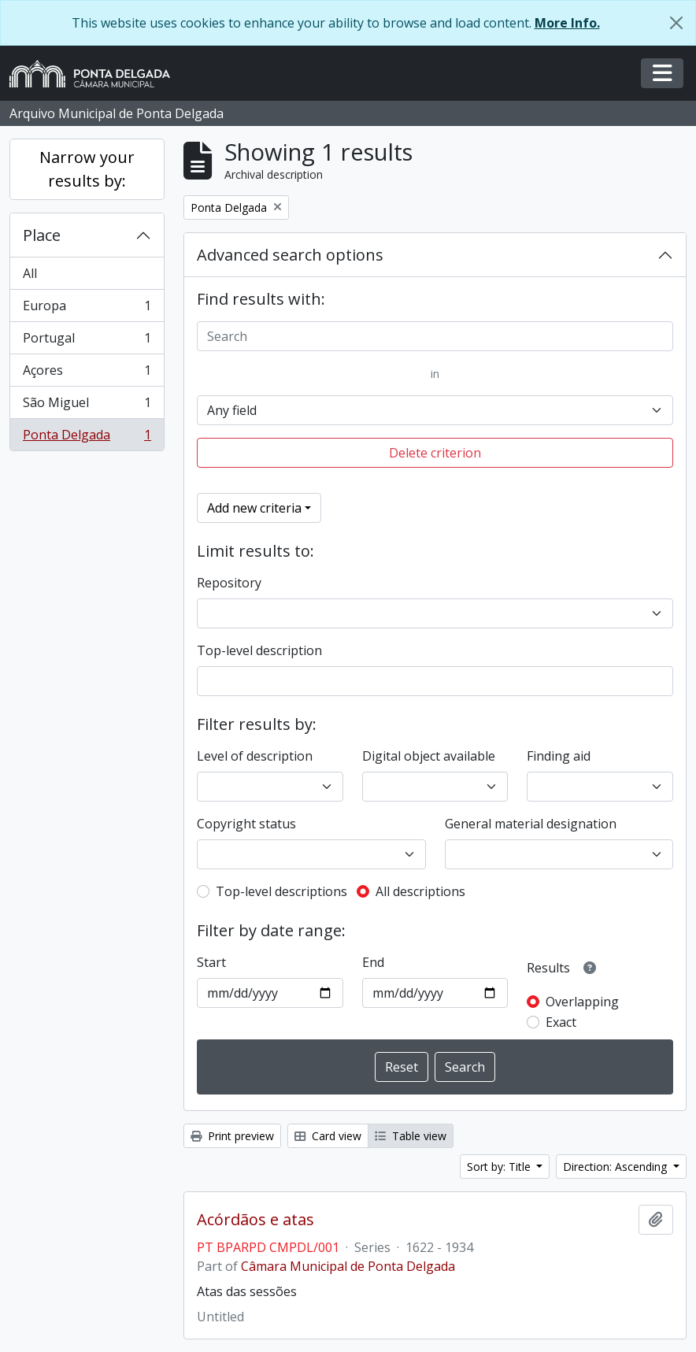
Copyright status (246, 823)
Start (211, 962)
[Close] (676, 23)
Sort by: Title (500, 1166)
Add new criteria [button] (254, 508)
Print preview (232, 1135)
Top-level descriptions (281, 891)
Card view (327, 1135)
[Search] (435, 336)
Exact (561, 1022)
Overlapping (582, 1001)
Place (42, 235)
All (30, 273)
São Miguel (86, 406)
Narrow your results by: (87, 168)
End (373, 962)
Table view (410, 1135)
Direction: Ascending (616, 1166)
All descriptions (420, 891)
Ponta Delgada (86, 437)
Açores (86, 374)
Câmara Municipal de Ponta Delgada (348, 1266)
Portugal (86, 341)
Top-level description (259, 650)
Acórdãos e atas (255, 1219)
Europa (86, 309)
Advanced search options (290, 254)
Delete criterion (435, 452)
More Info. (567, 22)
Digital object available (428, 756)
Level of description (255, 756)
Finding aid (558, 756)
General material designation (530, 823)
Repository (229, 582)
